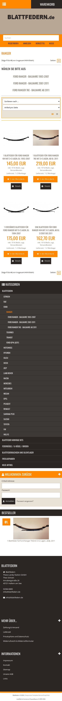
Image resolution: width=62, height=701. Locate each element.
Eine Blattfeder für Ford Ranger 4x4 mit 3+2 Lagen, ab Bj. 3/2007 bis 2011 (46, 230)
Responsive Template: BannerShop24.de (37, 695)
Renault (7, 408)
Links (5, 678)
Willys (6, 434)
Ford (5, 306)
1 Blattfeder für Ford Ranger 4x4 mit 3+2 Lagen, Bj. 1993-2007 (16, 157)
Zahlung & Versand (11, 627)
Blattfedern (7, 290)
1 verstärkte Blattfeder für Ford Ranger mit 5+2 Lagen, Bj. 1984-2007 (16, 230)
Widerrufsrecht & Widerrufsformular (18, 641)
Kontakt (6, 665)
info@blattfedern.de (14, 597)
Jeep (5, 368)
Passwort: (6, 490)
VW (5, 429)
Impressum (8, 660)
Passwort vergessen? (25, 501)
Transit (9, 337)
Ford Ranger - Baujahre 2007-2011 (31, 83)
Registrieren (13, 43)
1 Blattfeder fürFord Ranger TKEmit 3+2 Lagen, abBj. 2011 (31, 541)
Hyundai (7, 352)
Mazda (6, 378)
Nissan (6, 393)
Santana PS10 (9, 413)
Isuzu (6, 357)
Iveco (6, 362)
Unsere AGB (8, 674)
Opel (5, 398)
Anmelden (27, 43)
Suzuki (6, 419)
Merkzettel (40, 43)
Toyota (6, 424)
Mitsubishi (8, 388)
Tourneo (10, 332)
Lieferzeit (7, 632)
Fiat (5, 301)
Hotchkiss (8, 347)
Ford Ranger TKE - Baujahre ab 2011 (31, 90)
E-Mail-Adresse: (8, 481)
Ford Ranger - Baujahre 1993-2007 (31, 76)
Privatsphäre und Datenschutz (16, 636)
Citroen (7, 296)
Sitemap (6, 669)
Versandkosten (16, 170)
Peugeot (7, 403)
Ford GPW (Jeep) (12, 342)
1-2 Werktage (20, 173)
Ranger (9, 311)
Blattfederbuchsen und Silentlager (18, 452)
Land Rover (8, 373)
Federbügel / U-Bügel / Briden (15, 446)
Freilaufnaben (8, 458)
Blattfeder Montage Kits (12, 440)
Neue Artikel (7, 464)
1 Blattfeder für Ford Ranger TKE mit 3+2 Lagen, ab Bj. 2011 (46, 157)
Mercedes (7, 383)
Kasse (51, 43)
